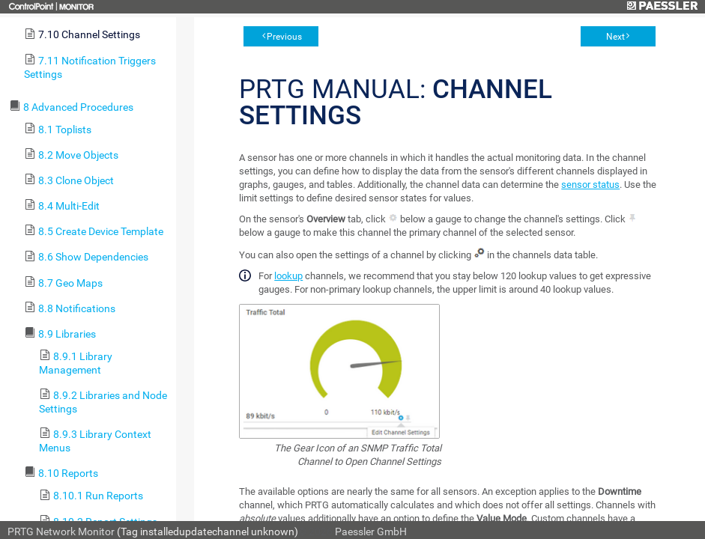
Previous (284, 36)
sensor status (590, 184)
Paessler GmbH (371, 532)
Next (615, 36)
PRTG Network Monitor (61, 532)
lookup (288, 275)
